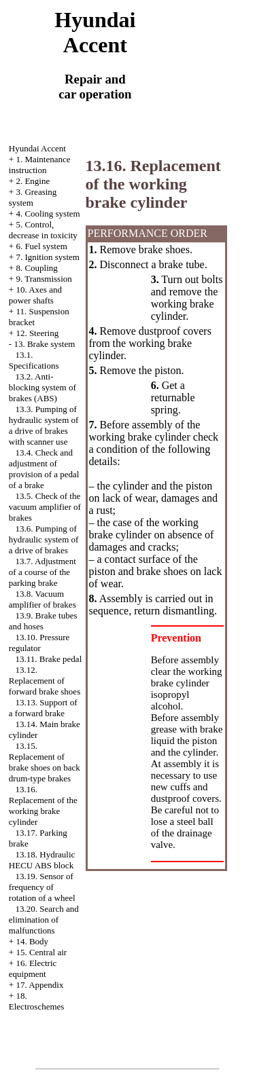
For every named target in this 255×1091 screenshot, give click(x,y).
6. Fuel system (41, 246)
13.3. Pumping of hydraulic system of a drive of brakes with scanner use (44, 425)
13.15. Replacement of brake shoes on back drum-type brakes (44, 762)
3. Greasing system (33, 197)
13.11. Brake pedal (49, 659)
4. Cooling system (48, 213)
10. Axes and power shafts (35, 295)
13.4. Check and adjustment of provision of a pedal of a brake (44, 468)
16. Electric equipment (33, 968)
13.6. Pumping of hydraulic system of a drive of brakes (44, 539)
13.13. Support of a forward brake (43, 707)
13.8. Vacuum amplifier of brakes (42, 599)
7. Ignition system (48, 257)
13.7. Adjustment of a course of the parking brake (42, 572)
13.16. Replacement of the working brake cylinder (43, 805)
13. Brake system (44, 344)
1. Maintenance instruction (40, 164)
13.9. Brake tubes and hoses (43, 620)
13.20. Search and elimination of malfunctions (44, 920)
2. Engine (33, 181)
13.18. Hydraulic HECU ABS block (42, 859)
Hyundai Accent (37, 148)
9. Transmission (43, 279)
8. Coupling (36, 268)
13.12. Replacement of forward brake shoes (44, 681)
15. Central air (41, 952)
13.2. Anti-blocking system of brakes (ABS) (42, 387)
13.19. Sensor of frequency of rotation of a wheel (42, 887)
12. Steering (37, 333)
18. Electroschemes (37, 1001)
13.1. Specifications (34, 360)
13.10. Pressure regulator (39, 642)
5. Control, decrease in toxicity (43, 229)
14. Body (32, 941)
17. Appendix (39, 985)
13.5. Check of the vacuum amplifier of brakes (45, 507)
